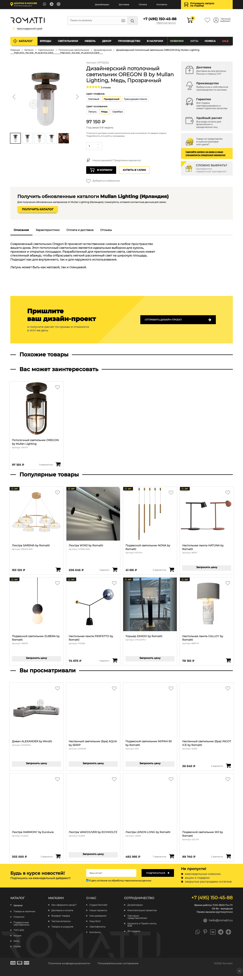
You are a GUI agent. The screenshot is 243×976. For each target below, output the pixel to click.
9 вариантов (46, 464)
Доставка (124, 4)
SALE (225, 41)
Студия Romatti (98, 905)
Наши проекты (98, 910)
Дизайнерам (102, 4)
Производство (129, 41)
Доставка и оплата (62, 910)
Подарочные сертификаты (21, 923)
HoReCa (210, 41)
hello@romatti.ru (218, 920)
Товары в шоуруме (62, 927)
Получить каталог (37, 209)
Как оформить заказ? (63, 905)
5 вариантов (159, 570)
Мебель (90, 41)
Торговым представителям (137, 917)
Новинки (177, 41)
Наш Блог (95, 921)
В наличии (155, 41)
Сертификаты (97, 927)
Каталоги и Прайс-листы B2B (141, 924)
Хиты (194, 41)
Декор (106, 41)
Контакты (161, 4)
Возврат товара (60, 916)
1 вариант (104, 570)
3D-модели (133, 931)
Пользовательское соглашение (118, 963)
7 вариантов (159, 856)
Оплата (143, 4)
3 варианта (47, 856)
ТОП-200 (18, 930)
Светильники (68, 41)
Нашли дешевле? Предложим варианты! (113, 160)
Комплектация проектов (142, 910)
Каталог (26, 41)
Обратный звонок (166, 23)
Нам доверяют (98, 916)
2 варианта (217, 766)
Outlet (17, 946)
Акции (17, 935)
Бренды (45, 41)
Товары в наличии (24, 911)
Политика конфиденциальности (69, 963)
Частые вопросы (61, 921)
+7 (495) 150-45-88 (159, 19)
